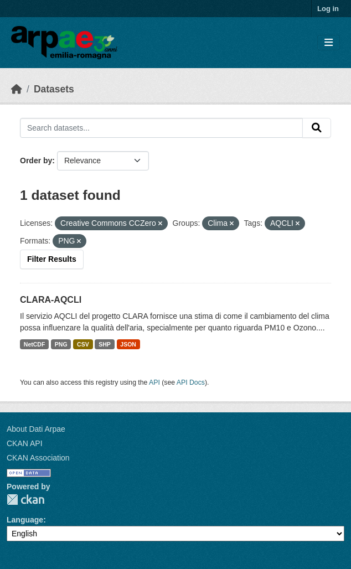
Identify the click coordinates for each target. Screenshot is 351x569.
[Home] (16, 89)
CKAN (25, 499)
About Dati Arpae (36, 429)
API (154, 382)
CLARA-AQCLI (50, 299)
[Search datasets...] (161, 128)
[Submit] (316, 128)
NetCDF (34, 344)
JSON (128, 344)
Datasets (54, 89)
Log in (328, 8)
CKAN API (25, 443)
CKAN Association (38, 457)
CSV (83, 344)
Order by (36, 160)
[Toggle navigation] (328, 43)
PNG (61, 344)
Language (25, 519)
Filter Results (51, 259)
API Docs (191, 382)
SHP (105, 344)
